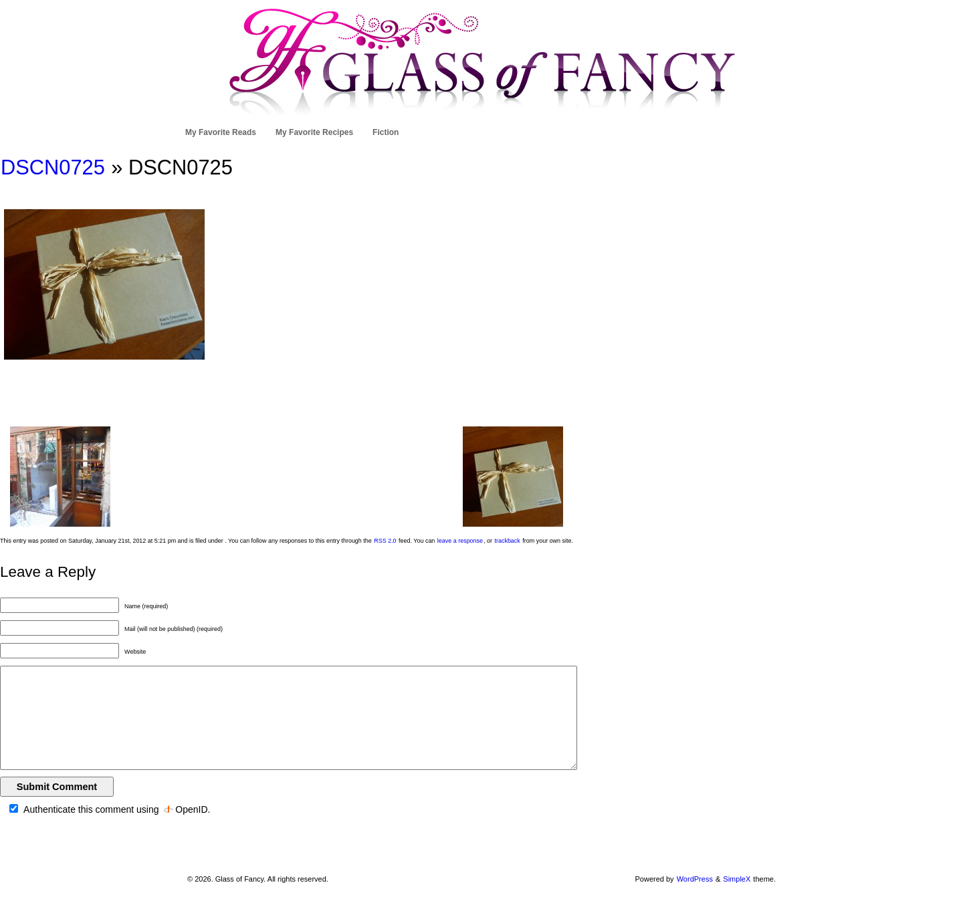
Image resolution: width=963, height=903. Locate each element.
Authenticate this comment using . (109, 809)
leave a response (460, 540)
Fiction (385, 132)
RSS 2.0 (385, 540)
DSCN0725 (53, 167)
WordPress (695, 879)
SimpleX (736, 879)
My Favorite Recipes (314, 132)
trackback (507, 540)
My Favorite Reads (220, 132)
